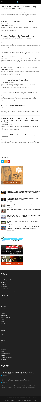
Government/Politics (6, 353)
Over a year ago (5, 375)
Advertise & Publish (5, 288)
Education (3, 342)
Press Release (5, 10)
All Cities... (3, 330)
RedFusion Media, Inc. (14, 397)
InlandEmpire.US (6, 280)
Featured (3, 355)
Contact (34, 400)
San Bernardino (4, 311)
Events (2, 351)
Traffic (2, 362)
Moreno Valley (4, 315)
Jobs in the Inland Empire (27, 400)
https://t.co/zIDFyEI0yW (6, 373)
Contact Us (3, 284)
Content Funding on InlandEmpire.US (9, 290)
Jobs (2, 344)
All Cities (3, 306)
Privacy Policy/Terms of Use (32, 397)
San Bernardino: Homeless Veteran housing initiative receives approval (18, 8)
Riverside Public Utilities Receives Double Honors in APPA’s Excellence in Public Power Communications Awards (18, 38)
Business (3, 340)
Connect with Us (18, 400)
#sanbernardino (21, 387)
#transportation (31, 387)
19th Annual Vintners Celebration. (14, 80)
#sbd (26, 387)
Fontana (3, 313)
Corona (2, 321)
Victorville (3, 323)
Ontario (2, 319)
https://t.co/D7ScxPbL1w (7, 380)
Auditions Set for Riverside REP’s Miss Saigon (19, 67)
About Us (3, 282)
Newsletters (4, 286)
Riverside (3, 308)
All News (3, 347)
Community (3, 349)
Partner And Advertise (9, 400)
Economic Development (6, 357)
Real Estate (3, 359)
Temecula (3, 326)
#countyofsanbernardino (29, 373)
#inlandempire (16, 373)
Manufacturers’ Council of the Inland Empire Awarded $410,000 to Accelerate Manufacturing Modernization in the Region (23, 227)
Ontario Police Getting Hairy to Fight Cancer (19, 93)
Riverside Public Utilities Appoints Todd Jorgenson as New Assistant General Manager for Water (19, 120)
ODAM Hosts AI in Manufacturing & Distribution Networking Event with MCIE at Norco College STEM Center (23, 216)
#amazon (15, 387)
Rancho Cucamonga (5, 317)
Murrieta (3, 328)
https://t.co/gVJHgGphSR (29, 385)
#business (22, 380)
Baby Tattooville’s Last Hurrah (13, 106)
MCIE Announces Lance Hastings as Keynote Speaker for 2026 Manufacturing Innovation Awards (22, 199)
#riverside (27, 380)
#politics (21, 373)
